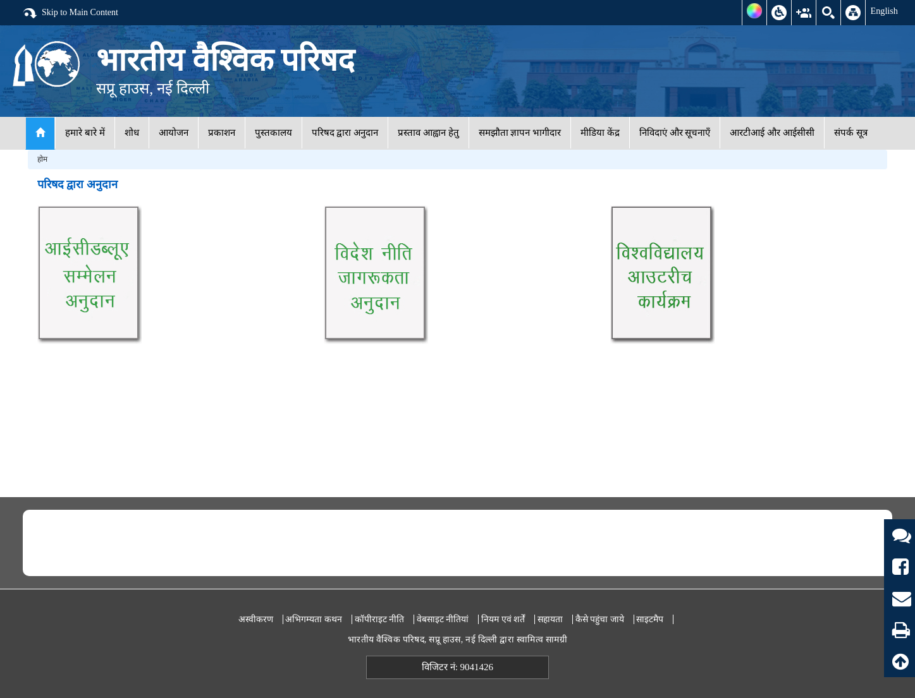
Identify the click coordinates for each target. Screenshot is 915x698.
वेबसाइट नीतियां (443, 619)
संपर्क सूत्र (851, 133)
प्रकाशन (221, 133)
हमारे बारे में (85, 133)
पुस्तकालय (273, 133)
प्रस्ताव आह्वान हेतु (428, 133)
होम (42, 159)
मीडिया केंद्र (600, 133)
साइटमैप (649, 619)
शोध (132, 133)
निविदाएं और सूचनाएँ (675, 133)
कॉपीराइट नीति (380, 619)
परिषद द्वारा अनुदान (345, 133)
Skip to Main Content (70, 13)
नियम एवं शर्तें (503, 619)
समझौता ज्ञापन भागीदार (520, 133)
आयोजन (173, 133)
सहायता (550, 619)
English (884, 11)
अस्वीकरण (255, 619)
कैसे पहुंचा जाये (599, 619)
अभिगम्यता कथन (313, 619)
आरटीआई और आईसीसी (772, 133)
